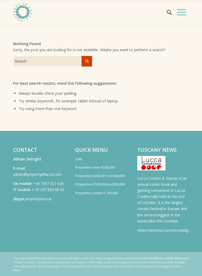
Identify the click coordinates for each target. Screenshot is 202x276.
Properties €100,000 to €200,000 (100, 184)
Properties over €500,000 (95, 167)
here (16, 270)
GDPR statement (177, 258)
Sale (78, 158)
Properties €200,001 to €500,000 (100, 175)
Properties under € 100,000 (96, 193)
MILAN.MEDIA (152, 258)
